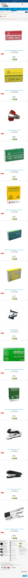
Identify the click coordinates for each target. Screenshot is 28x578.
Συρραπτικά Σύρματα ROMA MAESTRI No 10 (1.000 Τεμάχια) (14, 50)
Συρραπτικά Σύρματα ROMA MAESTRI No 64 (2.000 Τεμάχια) (14, 90)
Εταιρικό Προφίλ (12, 542)
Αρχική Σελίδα (2, 562)
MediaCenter (2, 14)
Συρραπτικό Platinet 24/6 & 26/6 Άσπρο (14, 449)
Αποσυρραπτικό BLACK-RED (14, 329)
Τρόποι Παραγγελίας (13, 555)
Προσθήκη (14, 59)
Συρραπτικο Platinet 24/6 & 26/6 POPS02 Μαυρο (14, 489)
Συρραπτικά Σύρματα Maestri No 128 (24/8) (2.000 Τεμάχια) (14, 409)
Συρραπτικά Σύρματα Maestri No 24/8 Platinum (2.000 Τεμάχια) (14, 369)
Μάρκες (11, 547)
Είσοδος (23, 4)
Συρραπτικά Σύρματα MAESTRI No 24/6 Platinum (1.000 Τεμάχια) (14, 249)
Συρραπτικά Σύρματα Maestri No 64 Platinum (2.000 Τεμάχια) (14, 289)
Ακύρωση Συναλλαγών (13, 558)
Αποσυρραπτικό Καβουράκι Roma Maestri (14, 130)
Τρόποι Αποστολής (13, 550)
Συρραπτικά (6, 14)
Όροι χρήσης (10, 562)
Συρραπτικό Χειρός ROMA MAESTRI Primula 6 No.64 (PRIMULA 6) (14, 529)
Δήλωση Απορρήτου (6, 562)
